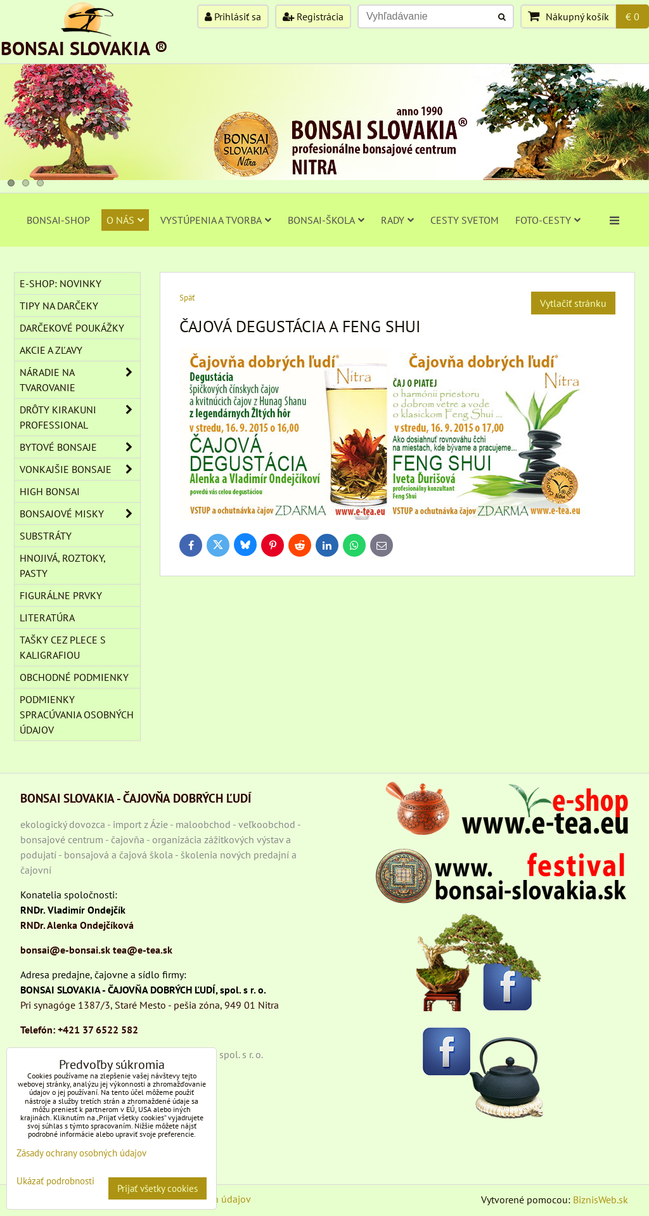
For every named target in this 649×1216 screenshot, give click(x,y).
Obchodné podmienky (74, 677)
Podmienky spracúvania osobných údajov (77, 714)
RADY (397, 220)
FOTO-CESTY (548, 220)
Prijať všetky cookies (157, 1188)
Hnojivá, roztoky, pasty (63, 565)
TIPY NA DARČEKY (59, 305)
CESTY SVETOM (464, 220)
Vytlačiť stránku (573, 303)
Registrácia (313, 16)
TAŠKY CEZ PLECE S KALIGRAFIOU (63, 647)
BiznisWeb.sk (600, 1199)
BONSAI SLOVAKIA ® (84, 48)
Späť (187, 297)
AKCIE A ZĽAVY (51, 350)
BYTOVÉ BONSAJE (80, 447)
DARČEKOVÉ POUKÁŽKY (72, 327)
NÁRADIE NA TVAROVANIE (80, 379)
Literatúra (47, 617)
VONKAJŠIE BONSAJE (80, 469)
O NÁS (125, 220)
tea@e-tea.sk (142, 949)
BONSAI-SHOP (58, 220)
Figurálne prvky (61, 595)
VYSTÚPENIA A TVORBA (215, 220)
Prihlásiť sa (233, 16)
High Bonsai (50, 491)
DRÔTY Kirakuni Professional (80, 417)
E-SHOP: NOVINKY (60, 283)
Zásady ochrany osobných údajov (81, 1153)
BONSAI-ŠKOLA (326, 220)
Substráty (46, 535)
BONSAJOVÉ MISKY (80, 513)
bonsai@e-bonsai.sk (65, 949)
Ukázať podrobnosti (55, 1181)
